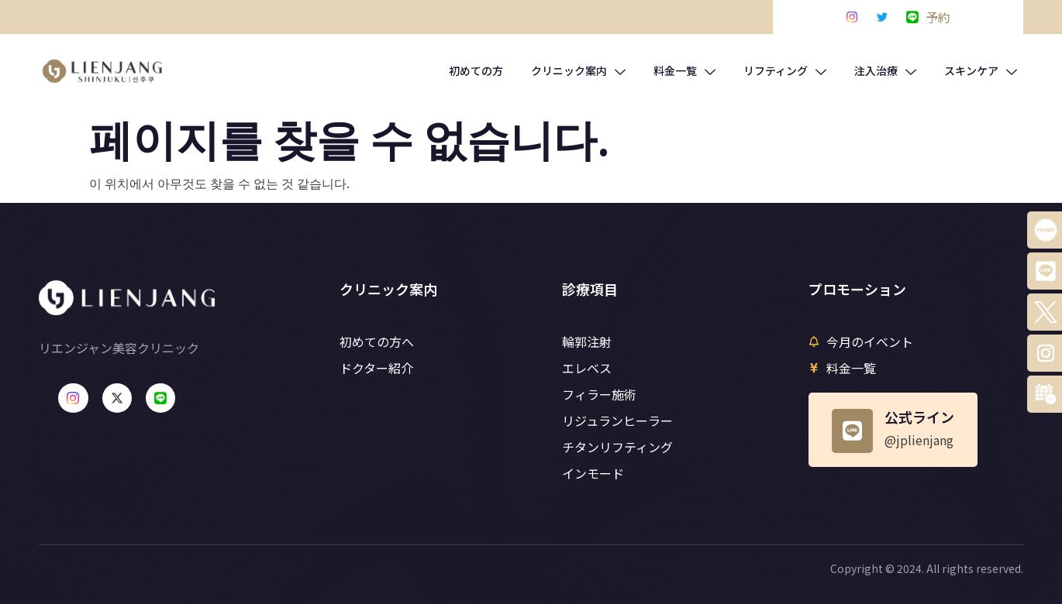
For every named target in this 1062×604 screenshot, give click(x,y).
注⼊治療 (885, 70)
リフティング (784, 70)
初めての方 (476, 70)
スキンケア (980, 70)
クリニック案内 (578, 70)
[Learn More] (893, 430)
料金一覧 (684, 70)
